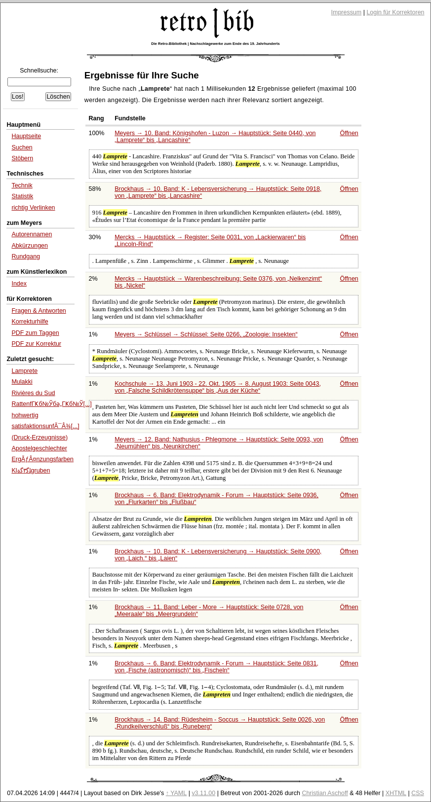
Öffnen (349, 133)
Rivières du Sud (33, 393)
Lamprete (24, 370)
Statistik (22, 196)
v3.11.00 (203, 793)
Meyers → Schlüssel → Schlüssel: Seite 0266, (206, 334)
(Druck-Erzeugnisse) (39, 437)
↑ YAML (176, 793)
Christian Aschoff (325, 793)
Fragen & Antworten (38, 310)
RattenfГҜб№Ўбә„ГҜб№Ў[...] (51, 404)
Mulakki (21, 381)
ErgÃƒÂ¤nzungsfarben (42, 459)
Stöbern (22, 158)
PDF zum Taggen (35, 332)
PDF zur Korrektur (36, 343)
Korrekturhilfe (29, 321)
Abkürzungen (29, 245)
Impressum (346, 12)
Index (19, 283)
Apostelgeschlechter (39, 448)
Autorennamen (31, 234)
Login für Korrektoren (395, 12)
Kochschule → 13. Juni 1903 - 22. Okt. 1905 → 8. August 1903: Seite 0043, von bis (218, 387)
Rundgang (25, 256)
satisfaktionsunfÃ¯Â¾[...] (45, 426)
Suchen (21, 147)
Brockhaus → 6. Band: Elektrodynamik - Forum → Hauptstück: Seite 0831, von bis (216, 667)
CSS (417, 793)
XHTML (396, 793)
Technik (21, 185)
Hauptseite (26, 136)
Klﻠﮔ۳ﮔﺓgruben (30, 470)
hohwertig (24, 415)
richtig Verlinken (33, 207)
